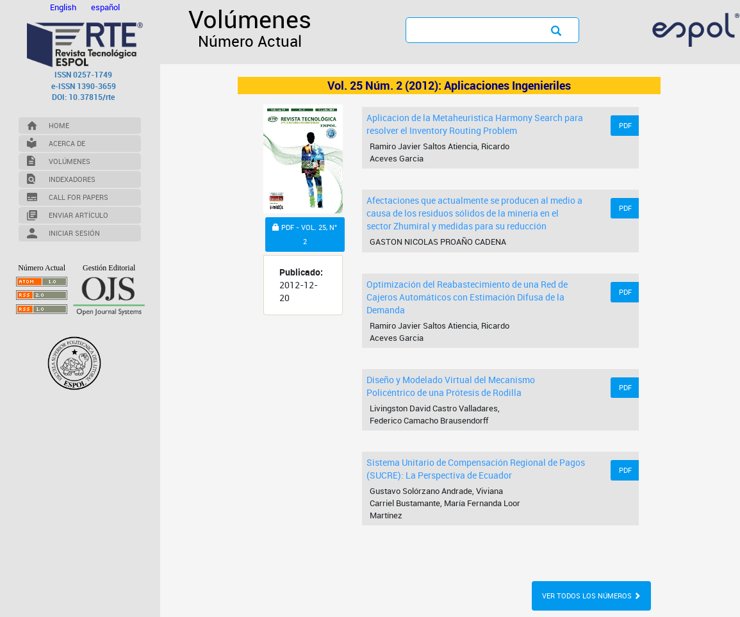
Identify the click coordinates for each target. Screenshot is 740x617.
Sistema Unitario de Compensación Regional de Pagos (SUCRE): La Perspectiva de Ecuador (475, 468)
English (64, 7)
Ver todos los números (591, 595)
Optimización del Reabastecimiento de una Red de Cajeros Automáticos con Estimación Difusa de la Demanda (467, 297)
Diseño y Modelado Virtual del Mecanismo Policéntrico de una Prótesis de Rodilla (450, 386)
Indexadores (72, 179)
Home (59, 125)
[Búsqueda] (468, 29)
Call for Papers (78, 197)
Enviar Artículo (78, 215)
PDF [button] (625, 125)
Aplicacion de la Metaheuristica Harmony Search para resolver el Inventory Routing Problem (474, 123)
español (105, 7)
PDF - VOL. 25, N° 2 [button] (304, 236)
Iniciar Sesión (74, 233)
